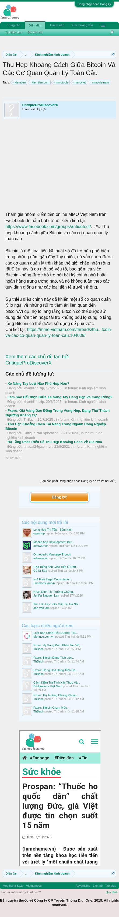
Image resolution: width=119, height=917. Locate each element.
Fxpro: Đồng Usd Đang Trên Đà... (55, 670)
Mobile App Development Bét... (53, 542)
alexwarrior (40, 545)
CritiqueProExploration (40, 433)
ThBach (29, 419)
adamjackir (40, 558)
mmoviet (79, 82)
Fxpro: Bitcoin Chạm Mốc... (51, 707)
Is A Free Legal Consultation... (53, 579)
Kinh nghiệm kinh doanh (89, 419)
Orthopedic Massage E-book (52, 554)
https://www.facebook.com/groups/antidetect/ (48, 226)
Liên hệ (98, 885)
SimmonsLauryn (44, 583)
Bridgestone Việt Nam (47, 686)
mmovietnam (99, 82)
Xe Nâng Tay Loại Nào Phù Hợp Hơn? (38, 383)
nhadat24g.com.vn (37, 446)
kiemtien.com (39, 82)
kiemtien (19, 82)
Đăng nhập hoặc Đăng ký (94, 4)
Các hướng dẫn (82, 25)
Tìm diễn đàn (13, 32)
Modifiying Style (13, 885)
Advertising (83, 885)
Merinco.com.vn (43, 636)
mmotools (61, 82)
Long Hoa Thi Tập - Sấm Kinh (52, 529)
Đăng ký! (59, 497)
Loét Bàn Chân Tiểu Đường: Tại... (55, 632)
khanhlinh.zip (33, 388)
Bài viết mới (35, 32)
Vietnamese (34, 885)
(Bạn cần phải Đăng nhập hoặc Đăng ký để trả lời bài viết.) (78, 481)
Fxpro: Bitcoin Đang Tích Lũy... (53, 657)
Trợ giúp (110, 885)
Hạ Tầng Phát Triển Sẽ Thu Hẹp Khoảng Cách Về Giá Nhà (55, 442)
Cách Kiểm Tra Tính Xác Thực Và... (56, 682)
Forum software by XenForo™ (21, 892)
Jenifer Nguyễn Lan (46, 595)
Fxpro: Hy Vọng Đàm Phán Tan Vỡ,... (58, 645)
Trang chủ (13, 25)
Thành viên (57, 25)
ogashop (39, 533)
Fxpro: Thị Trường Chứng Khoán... (56, 695)
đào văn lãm (41, 608)
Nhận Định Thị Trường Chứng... (54, 591)
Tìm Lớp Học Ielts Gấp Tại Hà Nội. (56, 604)
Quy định (112, 892)
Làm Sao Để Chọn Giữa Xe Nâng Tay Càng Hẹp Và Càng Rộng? (60, 397)
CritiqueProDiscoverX (40, 105)
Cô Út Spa (40, 570)
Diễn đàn (35, 25)
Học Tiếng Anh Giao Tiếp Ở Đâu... (55, 566)
